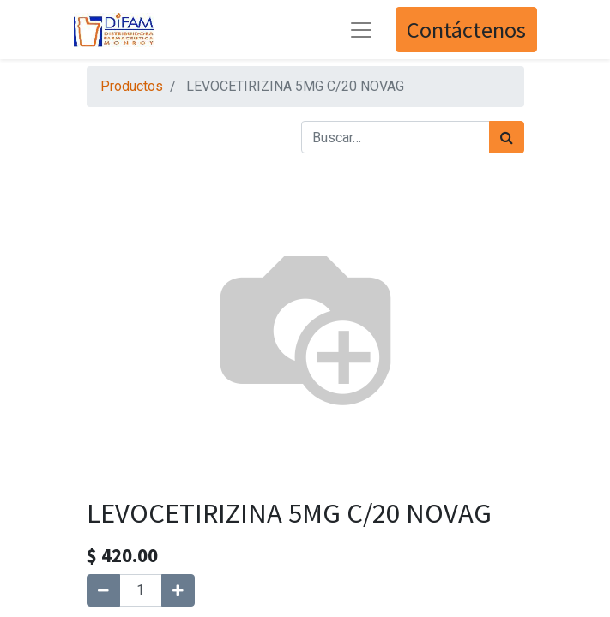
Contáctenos (466, 29)
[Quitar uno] (103, 590)
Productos (131, 86)
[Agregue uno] (178, 590)
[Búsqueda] (506, 137)
